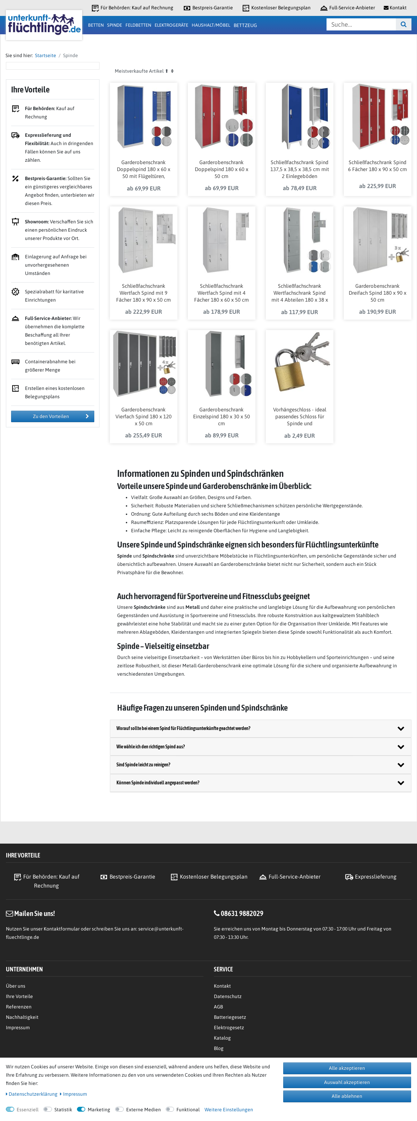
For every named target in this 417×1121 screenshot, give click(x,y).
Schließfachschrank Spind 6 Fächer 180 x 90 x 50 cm (377, 166)
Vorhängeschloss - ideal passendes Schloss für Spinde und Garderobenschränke (299, 417)
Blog (219, 1048)
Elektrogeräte (171, 25)
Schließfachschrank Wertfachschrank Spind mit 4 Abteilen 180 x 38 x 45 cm (299, 293)
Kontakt (222, 986)
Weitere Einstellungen (229, 1109)
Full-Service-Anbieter (347, 8)
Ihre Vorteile (19, 996)
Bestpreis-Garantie (208, 8)
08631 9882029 (242, 913)
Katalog (222, 1038)
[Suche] (403, 24)
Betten (96, 25)
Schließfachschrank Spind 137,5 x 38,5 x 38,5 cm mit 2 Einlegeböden (299, 169)
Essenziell (27, 1109)
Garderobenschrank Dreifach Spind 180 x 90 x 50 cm (377, 293)
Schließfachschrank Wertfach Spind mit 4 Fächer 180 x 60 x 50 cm (221, 293)
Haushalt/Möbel (211, 25)
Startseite (44, 55)
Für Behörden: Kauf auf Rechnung (132, 8)
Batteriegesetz (230, 1017)
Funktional (188, 1109)
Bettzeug (245, 25)
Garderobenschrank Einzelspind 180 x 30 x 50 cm (221, 417)
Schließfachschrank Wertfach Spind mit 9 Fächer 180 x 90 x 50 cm (143, 293)
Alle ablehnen (347, 1096)
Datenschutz (228, 996)
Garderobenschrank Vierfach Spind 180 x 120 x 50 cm (143, 417)
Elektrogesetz (229, 1027)
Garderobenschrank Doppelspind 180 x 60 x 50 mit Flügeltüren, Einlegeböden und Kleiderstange (143, 170)
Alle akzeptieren (347, 1068)
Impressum (18, 1027)
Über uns (15, 986)
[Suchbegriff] (361, 24)
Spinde (114, 25)
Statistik (63, 1109)
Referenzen (19, 1006)
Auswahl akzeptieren (347, 1082)
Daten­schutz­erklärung (32, 1094)
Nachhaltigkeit (22, 1017)
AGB (218, 1006)
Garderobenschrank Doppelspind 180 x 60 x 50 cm (221, 169)
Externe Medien (143, 1109)
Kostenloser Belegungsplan (276, 8)
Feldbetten (138, 25)
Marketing (99, 1109)
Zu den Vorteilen (61, 416)
